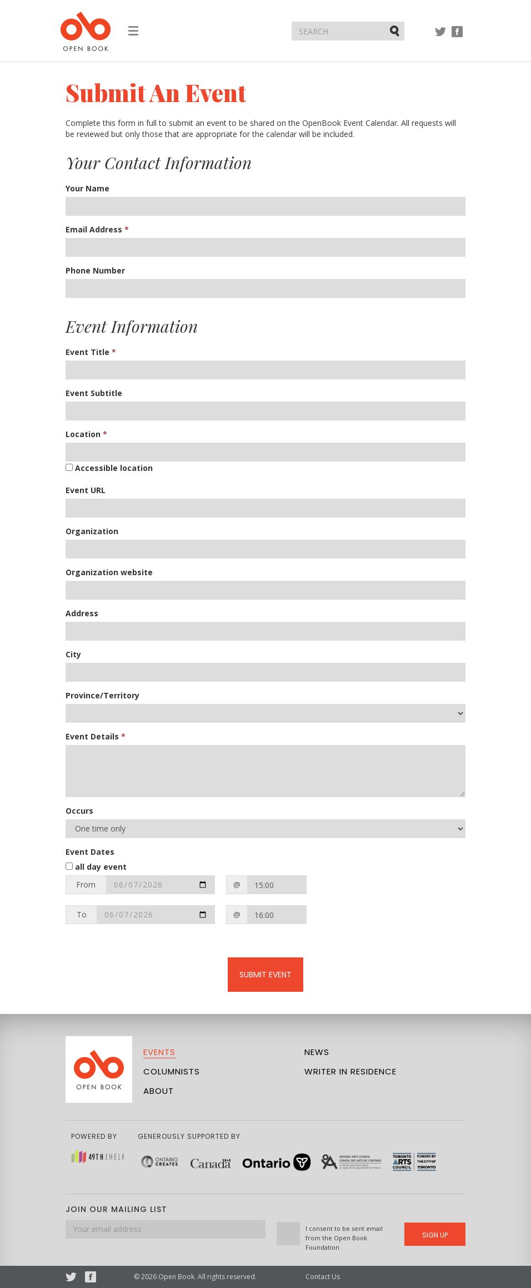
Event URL (86, 490)
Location (86, 434)
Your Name (87, 188)
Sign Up (435, 1235)
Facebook (90, 1276)
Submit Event (265, 974)
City (73, 654)
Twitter (71, 1276)
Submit (395, 30)
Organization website (109, 572)
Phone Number (95, 270)
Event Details (96, 736)
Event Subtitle (94, 393)
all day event (96, 866)
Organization (92, 531)
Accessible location (109, 468)
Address (82, 613)
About (158, 1091)
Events (159, 1052)
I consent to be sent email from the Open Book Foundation (344, 1237)
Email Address (97, 229)
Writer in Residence (350, 1071)
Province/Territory (102, 695)
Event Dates (90, 851)
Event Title (91, 352)
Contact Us (322, 1276)
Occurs (79, 810)
